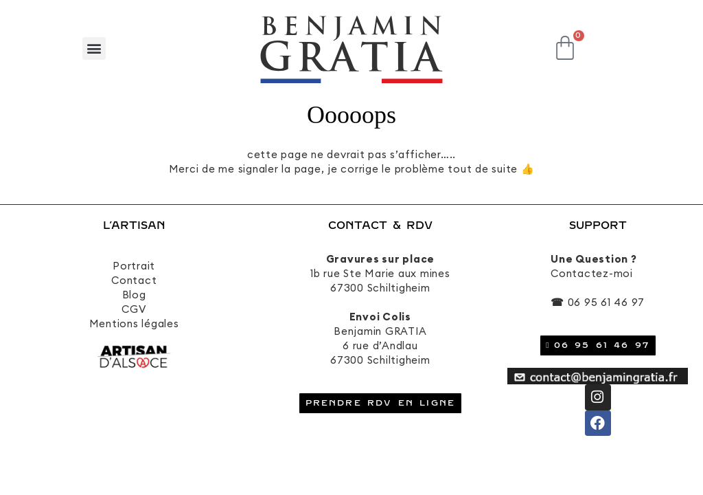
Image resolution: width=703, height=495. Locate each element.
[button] (94, 48)
